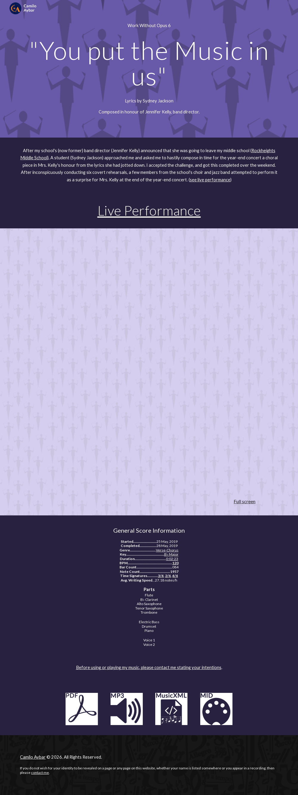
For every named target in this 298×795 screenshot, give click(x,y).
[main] (149, 25)
